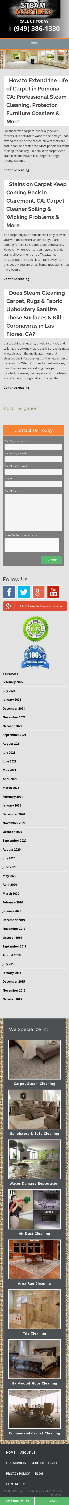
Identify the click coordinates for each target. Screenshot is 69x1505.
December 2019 (14, 920)
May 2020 (9, 876)
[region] (34, 59)
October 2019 (12, 938)
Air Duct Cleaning (34, 1233)
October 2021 (12, 726)
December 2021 (14, 709)
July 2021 (9, 753)
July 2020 (9, 858)
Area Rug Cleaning (34, 1283)
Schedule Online (17, 1501)
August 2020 (12, 849)
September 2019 (14, 946)
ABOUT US (27, 1453)
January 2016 (12, 973)
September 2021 (14, 735)
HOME (10, 1453)
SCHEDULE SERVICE (44, 1463)
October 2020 (12, 832)
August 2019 (12, 955)
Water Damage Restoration (35, 1183)
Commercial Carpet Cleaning (34, 1433)
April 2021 (10, 779)
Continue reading (18, 170)
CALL (51, 1501)
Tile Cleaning (34, 1333)
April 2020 (10, 885)
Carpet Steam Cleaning (34, 1083)
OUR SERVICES (16, 1463)
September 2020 (14, 841)
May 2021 (9, 770)
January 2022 (12, 700)
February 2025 (13, 682)
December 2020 (14, 814)
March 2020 (11, 894)
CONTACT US (15, 1484)
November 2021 (14, 717)
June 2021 (9, 761)
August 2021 (12, 744)
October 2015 (12, 999)
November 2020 (14, 823)
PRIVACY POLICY (18, 1474)
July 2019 (9, 964)
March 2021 (11, 788)
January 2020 (12, 911)
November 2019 (14, 929)
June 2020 (9, 867)
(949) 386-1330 (34, 28)
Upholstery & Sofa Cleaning (34, 1133)
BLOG (39, 1474)
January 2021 (12, 805)
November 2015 (14, 990)
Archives (10, 674)
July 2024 (9, 691)
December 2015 (14, 982)
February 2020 (13, 902)
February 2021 (13, 797)
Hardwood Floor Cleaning (34, 1383)
